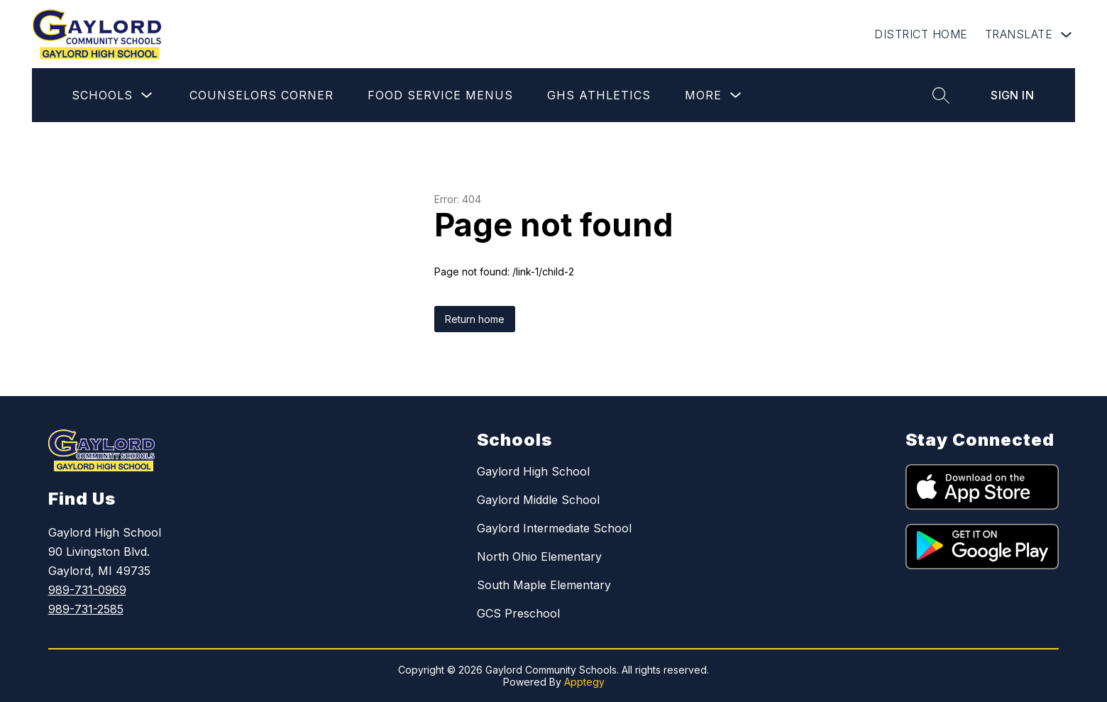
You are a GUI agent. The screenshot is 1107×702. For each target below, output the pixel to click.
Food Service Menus (440, 95)
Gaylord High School (533, 471)
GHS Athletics (599, 95)
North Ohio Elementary (539, 556)
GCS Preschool (518, 613)
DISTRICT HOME (921, 34)
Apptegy (584, 682)
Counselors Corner (261, 95)
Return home (475, 319)
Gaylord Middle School (538, 500)
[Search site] (940, 95)
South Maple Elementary (544, 585)
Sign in (1012, 95)
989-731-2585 (85, 609)
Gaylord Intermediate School (554, 528)
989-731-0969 (87, 590)
